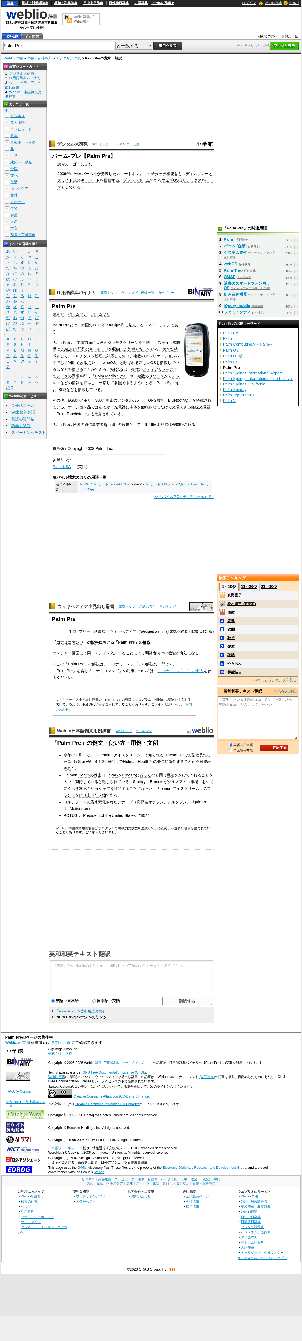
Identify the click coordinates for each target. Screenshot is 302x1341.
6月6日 (151, 424)
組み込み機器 (235, 294)
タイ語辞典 (249, 1237)
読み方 (58, 314)
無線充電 (199, 407)
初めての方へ (268, 36)
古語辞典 (141, 3)
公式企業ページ (197, 1196)
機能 (170, 173)
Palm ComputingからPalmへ (248, 344)
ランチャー (62, 653)
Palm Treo (233, 270)
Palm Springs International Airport (252, 373)
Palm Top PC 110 (238, 395)
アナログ (125, 802)
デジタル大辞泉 (68, 58)
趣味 (14, 195)
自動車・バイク (22, 142)
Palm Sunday (235, 389)
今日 (199, 761)
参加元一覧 (289, 36)
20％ (83, 788)
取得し (89, 383)
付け (115, 761)
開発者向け (154, 653)
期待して (82, 781)
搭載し (148, 342)
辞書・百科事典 (39, 58)
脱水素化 (98, 802)
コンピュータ (21, 129)
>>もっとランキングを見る (275, 680)
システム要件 (235, 252)
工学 (14, 156)
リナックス (192, 180)
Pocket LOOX (120, 484)
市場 (194, 781)
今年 (67, 755)
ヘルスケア (19, 189)
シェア (104, 788)
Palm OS (231, 350)
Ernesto (170, 755)
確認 (231, 655)
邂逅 (231, 646)
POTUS (70, 815)
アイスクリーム (127, 755)
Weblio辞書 (56, 1077)
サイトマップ (31, 1222)
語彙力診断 (21, 425)
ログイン (249, 3)
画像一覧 (147, 293)
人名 (14, 222)
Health (143, 761)
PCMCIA (86, 484)
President (91, 815)
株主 (97, 775)
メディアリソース (158, 369)
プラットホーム (136, 180)
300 (98, 400)
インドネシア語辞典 (256, 1232)
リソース (156, 376)
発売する (136, 325)
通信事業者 (94, 424)
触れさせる (150, 407)
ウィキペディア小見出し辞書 (85, 606)
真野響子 (234, 595)
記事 (95, 642)
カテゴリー (166, 293)
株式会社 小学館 (60, 1053)
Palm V (229, 400)
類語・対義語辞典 (35, 3)
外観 (131, 349)
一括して (106, 383)
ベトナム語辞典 (252, 1242)
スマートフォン (157, 325)
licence (99, 1172)
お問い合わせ (141, 1196)
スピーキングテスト (28, 432)
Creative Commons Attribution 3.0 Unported (107, 1104)
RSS (171, 1269)
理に (102, 356)
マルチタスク (83, 356)
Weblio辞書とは (32, 1196)
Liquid (196, 802)
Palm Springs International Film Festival (258, 378)
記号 (10, 388)
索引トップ (100, 144)
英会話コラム (22, 405)
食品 (14, 215)
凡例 (136, 144)
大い (67, 781)
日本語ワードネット (63, 1148)
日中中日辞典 (93, 3)
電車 (14, 136)
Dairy (183, 755)
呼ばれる (131, 362)
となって (143, 349)
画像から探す (86, 1201)
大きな (168, 349)
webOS (109, 362)
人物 (102, 795)
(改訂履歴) (207, 1077)
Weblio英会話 (23, 412)
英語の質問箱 (22, 419)
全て (8, 110)
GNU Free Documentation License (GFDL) (114, 1072)
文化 (14, 175)
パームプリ (100, 314)
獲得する (122, 788)
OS (153, 362)
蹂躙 (231, 629)
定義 (231, 621)
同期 (75, 376)
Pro (66, 342)
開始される (185, 424)
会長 (161, 761)
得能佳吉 (234, 672)
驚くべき (71, 788)
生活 (14, 182)
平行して (60, 362)
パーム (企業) (235, 246)
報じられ (109, 781)
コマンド (98, 653)
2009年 (63, 173)
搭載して (167, 362)
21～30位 (269, 586)
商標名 (142, 802)
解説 (146, 642)
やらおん (234, 663)
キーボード (90, 180)
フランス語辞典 (252, 1227)
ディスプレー (197, 173)
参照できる (123, 383)
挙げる (77, 369)
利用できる (77, 362)
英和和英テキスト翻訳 (80, 953)
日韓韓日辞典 (119, 3)
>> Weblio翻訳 (285, 691)
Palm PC (231, 362)
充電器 (120, 407)
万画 (105, 400)
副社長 (197, 755)
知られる (156, 755)
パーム (87, 173)
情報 (75, 383)
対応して (114, 356)
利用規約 (27, 1211)
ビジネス (17, 116)
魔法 (170, 775)
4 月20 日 (103, 761)
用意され (102, 414)
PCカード (101, 484)
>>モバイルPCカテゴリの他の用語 (184, 496)
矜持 (231, 638)
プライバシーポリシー (37, 1217)
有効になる (189, 653)
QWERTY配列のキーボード (84, 349)
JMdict (82, 1168)
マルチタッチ (154, 173)
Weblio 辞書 (273, 3)
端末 (125, 424)
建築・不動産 (21, 162)
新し (143, 362)
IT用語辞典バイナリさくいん (124, 1063)
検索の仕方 (29, 1201)
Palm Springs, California (244, 384)
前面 (88, 342)
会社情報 (192, 1201)
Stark (82, 761)
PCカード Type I (187, 484)
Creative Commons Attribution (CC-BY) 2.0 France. (111, 1096)
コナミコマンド (69, 642)
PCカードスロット (160, 484)
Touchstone (77, 414)
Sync (121, 376)
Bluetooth (176, 400)
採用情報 (192, 1206)
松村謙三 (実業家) (241, 604)
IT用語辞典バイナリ (76, 292)
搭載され (204, 400)
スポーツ (17, 202)
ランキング (121, 144)
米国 (78, 173)
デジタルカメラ (130, 400)
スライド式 (67, 180)
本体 (80, 342)
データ (62, 376)
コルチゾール (75, 802)
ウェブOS (170, 180)
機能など (66, 389)
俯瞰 (231, 612)
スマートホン (127, 173)
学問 (14, 169)
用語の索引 (147, 607)
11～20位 (249, 586)
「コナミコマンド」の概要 (181, 671)
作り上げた (88, 795)
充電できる (181, 407)
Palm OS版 (233, 356)
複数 (137, 356)
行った (145, 775)
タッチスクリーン (123, 342)
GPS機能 (156, 400)
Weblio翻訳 (249, 1211)
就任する (176, 761)
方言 (14, 228)
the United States (120, 815)
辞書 (10, 3)
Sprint (109, 424)
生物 (14, 208)
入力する (118, 653)
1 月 (78, 755)
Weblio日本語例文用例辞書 (84, 731)
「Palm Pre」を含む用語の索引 (80, 1011)
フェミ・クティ (237, 312)
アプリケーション (160, 356)
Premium (106, 755)
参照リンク (62, 460)
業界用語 (17, 123)
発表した (108, 173)
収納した (120, 349)
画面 (104, 342)
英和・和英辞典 (65, 3)
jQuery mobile (237, 305)
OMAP (230, 277)
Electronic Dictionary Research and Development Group (204, 1168)
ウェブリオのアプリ (91, 1196)
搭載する (111, 180)
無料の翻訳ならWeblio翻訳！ (84, 19)
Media (110, 376)
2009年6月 (115, 325)
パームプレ (77, 314)
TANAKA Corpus (18, 1091)
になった (145, 788)
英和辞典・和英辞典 (256, 1206)
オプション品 (79, 407)
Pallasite (230, 333)
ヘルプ (294, 3)
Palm (97, 325)
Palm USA (62, 466)
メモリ (85, 400)
